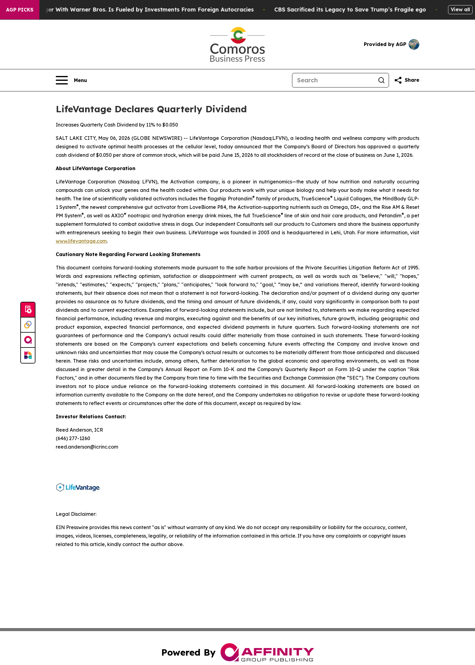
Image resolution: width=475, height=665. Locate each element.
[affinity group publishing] (28, 340)
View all (460, 9)
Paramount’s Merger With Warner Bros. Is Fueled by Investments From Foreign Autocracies (132, 9)
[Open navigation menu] (71, 80)
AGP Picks (19, 10)
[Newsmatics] (28, 355)
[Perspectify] (28, 325)
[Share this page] (406, 80)
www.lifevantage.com (81, 241)
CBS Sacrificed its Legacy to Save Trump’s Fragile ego (357, 9)
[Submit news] (28, 310)
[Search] (333, 80)
